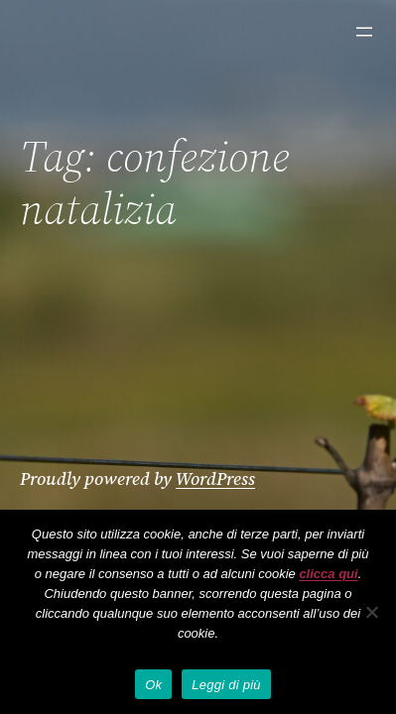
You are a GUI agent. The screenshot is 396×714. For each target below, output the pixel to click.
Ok (153, 684)
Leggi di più (226, 684)
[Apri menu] (364, 32)
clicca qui (328, 573)
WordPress (215, 478)
